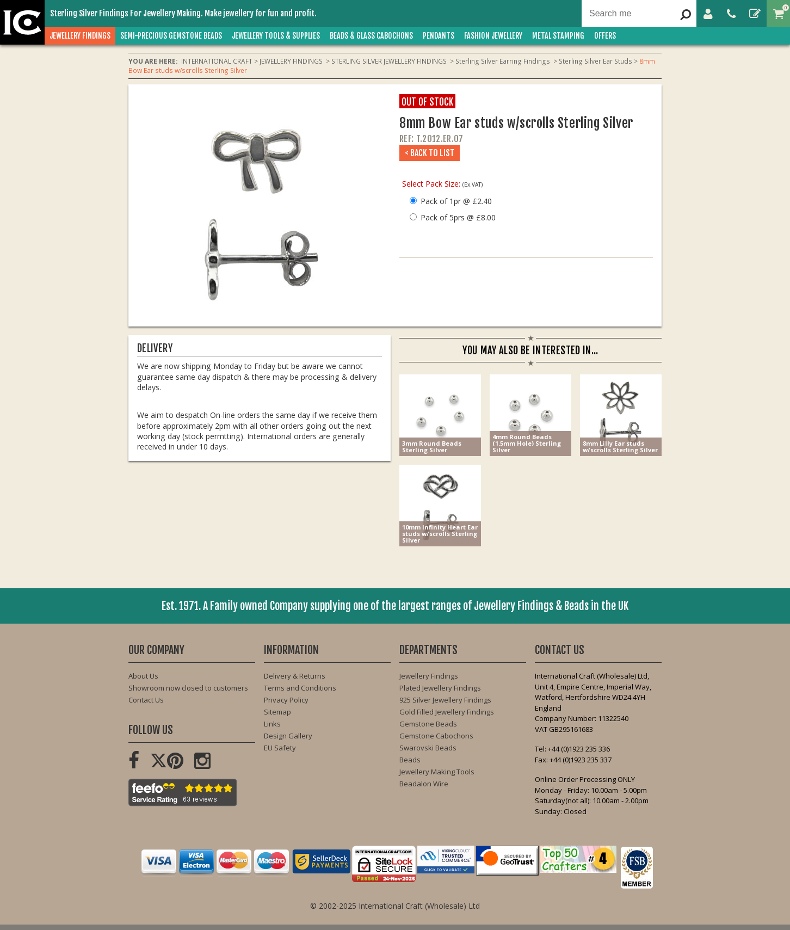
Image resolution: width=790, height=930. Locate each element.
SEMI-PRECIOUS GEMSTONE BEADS (171, 35)
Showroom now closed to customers (188, 688)
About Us (143, 676)
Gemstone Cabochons (436, 736)
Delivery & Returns (294, 676)
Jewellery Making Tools (436, 772)
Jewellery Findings (428, 676)
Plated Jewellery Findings (440, 688)
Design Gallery (288, 736)
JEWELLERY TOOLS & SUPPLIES (276, 35)
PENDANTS (438, 35)
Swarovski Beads (427, 748)
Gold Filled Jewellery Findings (446, 712)
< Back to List (429, 152)
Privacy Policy (286, 700)
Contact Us (146, 700)
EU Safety (280, 748)
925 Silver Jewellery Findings (445, 700)
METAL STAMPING (558, 35)
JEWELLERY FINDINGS (80, 35)
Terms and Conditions (300, 688)
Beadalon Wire (423, 784)
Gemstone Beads (428, 724)
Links (272, 724)
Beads (410, 760)
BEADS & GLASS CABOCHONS (371, 35)
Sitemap (277, 712)
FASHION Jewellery (493, 35)
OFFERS (605, 35)
